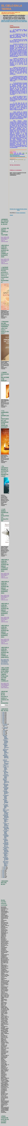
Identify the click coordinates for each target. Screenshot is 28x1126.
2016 (3, 723)
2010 (3, 876)
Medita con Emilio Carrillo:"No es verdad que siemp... (6, 813)
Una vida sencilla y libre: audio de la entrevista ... (6, 773)
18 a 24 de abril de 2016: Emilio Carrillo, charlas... (6, 797)
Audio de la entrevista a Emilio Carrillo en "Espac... (5, 855)
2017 (3, 721)
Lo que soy (5, 759)
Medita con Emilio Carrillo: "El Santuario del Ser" (6, 781)
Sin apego (5, 778)
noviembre (5, 725)
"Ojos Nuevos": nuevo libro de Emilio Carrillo (6, 788)
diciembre (5, 724)
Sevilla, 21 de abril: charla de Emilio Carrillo (6, 785)
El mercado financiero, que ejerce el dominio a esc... (6, 793)
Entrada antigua (23, 209)
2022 (3, 715)
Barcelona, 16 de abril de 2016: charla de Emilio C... (6, 816)
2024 (3, 713)
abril (4, 734)
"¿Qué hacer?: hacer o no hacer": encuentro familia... (5, 864)
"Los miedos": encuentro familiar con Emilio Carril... (6, 806)
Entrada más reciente (15, 209)
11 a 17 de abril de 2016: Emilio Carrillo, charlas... (6, 832)
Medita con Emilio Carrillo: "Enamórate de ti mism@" (6, 752)
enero (4, 869)
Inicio (18, 210)
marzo (4, 866)
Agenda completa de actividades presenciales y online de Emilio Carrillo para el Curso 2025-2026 (14, 21)
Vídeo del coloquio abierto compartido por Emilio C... (5, 801)
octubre (4, 727)
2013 (3, 872)
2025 (3, 712)
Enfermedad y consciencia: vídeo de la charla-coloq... (6, 837)
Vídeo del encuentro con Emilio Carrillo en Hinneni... (5, 742)
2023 (3, 714)
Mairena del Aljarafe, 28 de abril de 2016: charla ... (6, 757)
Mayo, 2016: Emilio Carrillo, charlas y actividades (5, 737)
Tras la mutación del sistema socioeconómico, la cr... (6, 825)
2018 (3, 720)
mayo (4, 733)
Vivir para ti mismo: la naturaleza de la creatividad (5, 841)
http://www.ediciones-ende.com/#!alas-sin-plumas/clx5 (17, 156)
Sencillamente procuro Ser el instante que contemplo (6, 845)
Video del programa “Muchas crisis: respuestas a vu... (6, 746)
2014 (3, 871)
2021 (3, 717)
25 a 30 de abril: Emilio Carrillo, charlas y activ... (6, 768)
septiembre (5, 728)
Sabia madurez (6, 861)
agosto (4, 730)
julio (4, 731)
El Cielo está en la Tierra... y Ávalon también (6, 776)
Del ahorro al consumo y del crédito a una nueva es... (6, 859)
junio (4, 732)
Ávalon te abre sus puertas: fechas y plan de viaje (6, 828)
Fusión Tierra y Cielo (6, 765)
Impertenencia (5, 749)
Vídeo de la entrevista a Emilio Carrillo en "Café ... (5, 820)
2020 (3, 718)
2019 (3, 719)
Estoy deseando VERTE (6, 848)
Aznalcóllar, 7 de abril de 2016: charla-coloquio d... (6, 850)
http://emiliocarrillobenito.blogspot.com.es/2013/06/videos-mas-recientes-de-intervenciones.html (5, 662)
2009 (3, 877)
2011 (3, 874)
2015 (3, 870)
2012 (3, 873)
